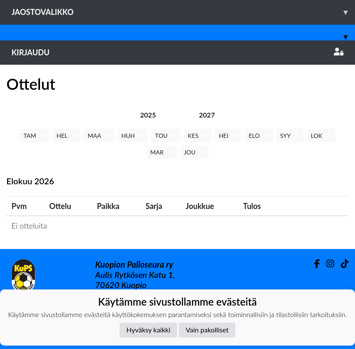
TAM (34, 135)
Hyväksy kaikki (148, 330)
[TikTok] (341, 263)
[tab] (148, 114)
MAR (161, 152)
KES (198, 135)
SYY (290, 135)
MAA (99, 135)
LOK (321, 135)
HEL (67, 135)
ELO (259, 135)
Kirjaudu (177, 52)
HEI (228, 135)
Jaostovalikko (183, 12)
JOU (194, 152)
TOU (166, 135)
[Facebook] (313, 263)
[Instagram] (327, 263)
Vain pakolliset (207, 330)
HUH (132, 135)
